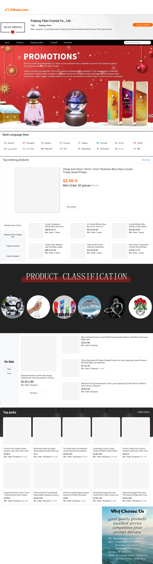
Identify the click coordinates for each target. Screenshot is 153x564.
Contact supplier (142, 25)
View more (146, 160)
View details (71, 207)
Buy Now (33, 393)
